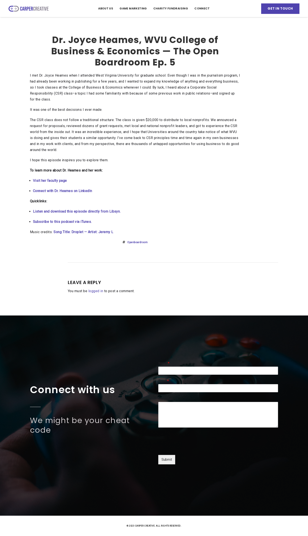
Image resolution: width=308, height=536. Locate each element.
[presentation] (190, 448)
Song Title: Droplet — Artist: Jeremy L (83, 232)
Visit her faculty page (50, 181)
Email (163, 381)
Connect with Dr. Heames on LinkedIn (62, 191)
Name (163, 363)
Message (165, 399)
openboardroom (137, 242)
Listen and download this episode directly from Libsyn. (77, 211)
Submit (166, 460)
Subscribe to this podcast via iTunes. (62, 222)
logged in (95, 291)
